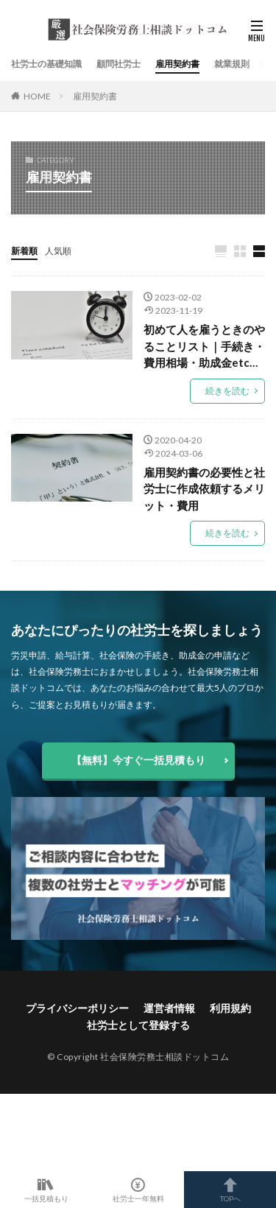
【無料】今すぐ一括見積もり (138, 760)
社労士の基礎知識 (46, 63)
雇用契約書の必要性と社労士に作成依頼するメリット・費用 (204, 489)
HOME (37, 96)
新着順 (24, 250)
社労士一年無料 (138, 1189)
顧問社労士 (118, 63)
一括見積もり (46, 1189)
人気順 (58, 250)
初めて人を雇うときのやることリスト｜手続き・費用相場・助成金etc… (204, 346)
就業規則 (232, 63)
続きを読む (227, 390)
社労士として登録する (138, 1025)
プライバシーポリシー (77, 1008)
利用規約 (230, 1008)
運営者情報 (169, 1008)
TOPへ (230, 1189)
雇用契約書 (177, 63)
